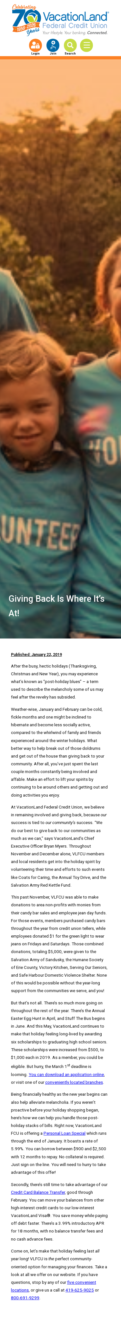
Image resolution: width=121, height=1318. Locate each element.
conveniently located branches (74, 1082)
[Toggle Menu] (89, 45)
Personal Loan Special (65, 1133)
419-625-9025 (80, 1290)
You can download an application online (66, 1074)
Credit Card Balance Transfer (38, 1192)
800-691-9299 (25, 1297)
